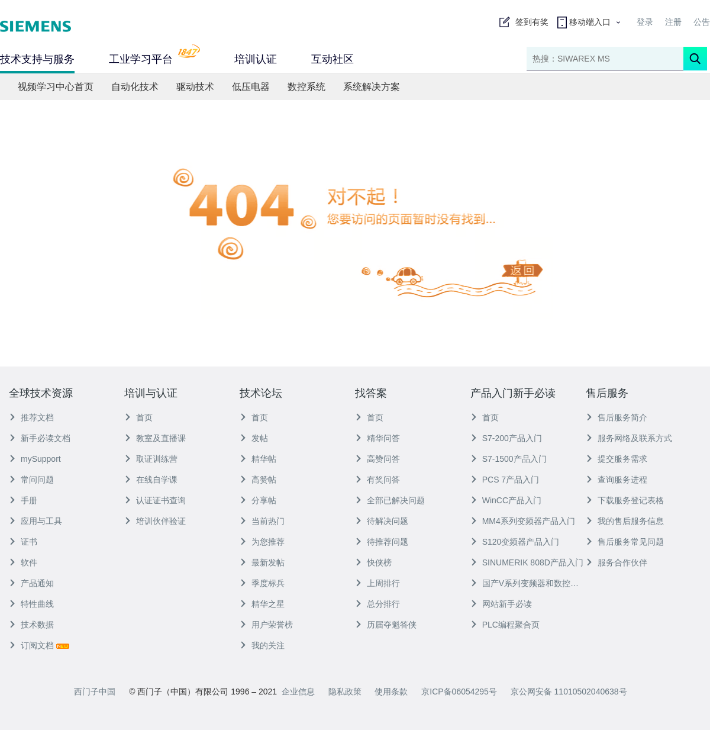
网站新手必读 (501, 604)
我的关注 (262, 645)
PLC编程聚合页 (505, 624)
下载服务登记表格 (625, 500)
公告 (701, 22)
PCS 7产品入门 (504, 479)
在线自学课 (151, 479)
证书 (23, 541)
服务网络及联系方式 (629, 438)
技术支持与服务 (37, 59)
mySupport (35, 459)
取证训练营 (151, 459)
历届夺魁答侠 (386, 624)
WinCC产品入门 (505, 500)
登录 (645, 22)
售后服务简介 (616, 417)
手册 (23, 500)
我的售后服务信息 (625, 521)
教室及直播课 (155, 438)
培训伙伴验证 (155, 521)
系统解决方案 (371, 86)
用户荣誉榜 (266, 624)
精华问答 (377, 438)
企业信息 (298, 691)
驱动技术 (195, 86)
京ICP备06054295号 (459, 691)
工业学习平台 (154, 58)
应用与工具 (35, 521)
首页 (138, 417)
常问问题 (31, 479)
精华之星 (262, 604)
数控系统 (306, 86)
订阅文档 (39, 645)
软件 (23, 562)
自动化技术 (135, 86)
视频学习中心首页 (55, 86)
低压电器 (251, 86)
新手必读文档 (39, 438)
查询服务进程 (616, 479)
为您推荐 (262, 541)
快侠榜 (373, 562)
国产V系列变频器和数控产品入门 (528, 583)
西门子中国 (94, 691)
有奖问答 (377, 479)
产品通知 (31, 583)
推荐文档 (31, 417)
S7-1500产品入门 (508, 459)
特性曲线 (31, 604)
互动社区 (332, 59)
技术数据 (31, 624)
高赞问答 (377, 459)
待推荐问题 (381, 541)
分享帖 (258, 500)
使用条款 (391, 691)
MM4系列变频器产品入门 (522, 521)
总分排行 (377, 604)
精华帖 (258, 459)
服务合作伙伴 (616, 562)
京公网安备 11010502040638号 (569, 691)
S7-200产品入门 (506, 438)
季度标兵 (262, 583)
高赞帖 (258, 479)
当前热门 (262, 521)
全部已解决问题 (390, 500)
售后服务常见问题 (625, 541)
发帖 (254, 438)
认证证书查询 (155, 500)
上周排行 (377, 583)
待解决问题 (381, 521)
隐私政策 (345, 691)
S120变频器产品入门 (515, 541)
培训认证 (255, 59)
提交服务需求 (616, 459)
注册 (673, 22)
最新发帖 (262, 562)
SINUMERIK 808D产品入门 (526, 562)
